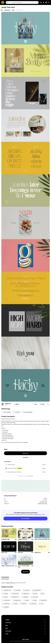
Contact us (30, 476)
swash (14, 603)
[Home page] (1, 10)
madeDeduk (8, 403)
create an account (10, 582)
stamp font (43, 600)
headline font (14, 597)
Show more (25, 571)
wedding (5, 607)
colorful (5, 593)
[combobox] (25, 2)
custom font (15, 593)
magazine (25, 597)
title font (23, 603)
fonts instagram (27, 412)
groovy (4, 597)
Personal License (43, 501)
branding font (36, 590)
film (42, 593)
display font (25, 593)
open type (34, 597)
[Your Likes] (43, 2)
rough (34, 600)
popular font (17, 600)
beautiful (17, 590)
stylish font (6, 603)
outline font (6, 600)
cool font (16, 412)
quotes (26, 600)
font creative (6, 412)
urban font (32, 603)
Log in (2, 582)
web (41, 603)
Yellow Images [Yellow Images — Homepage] (25, 639)
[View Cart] (41, 2)
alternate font (6, 590)
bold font (26, 590)
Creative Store (41, 503)
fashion (34, 593)
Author (6, 405)
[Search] (37, 2)
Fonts (45, 503)
